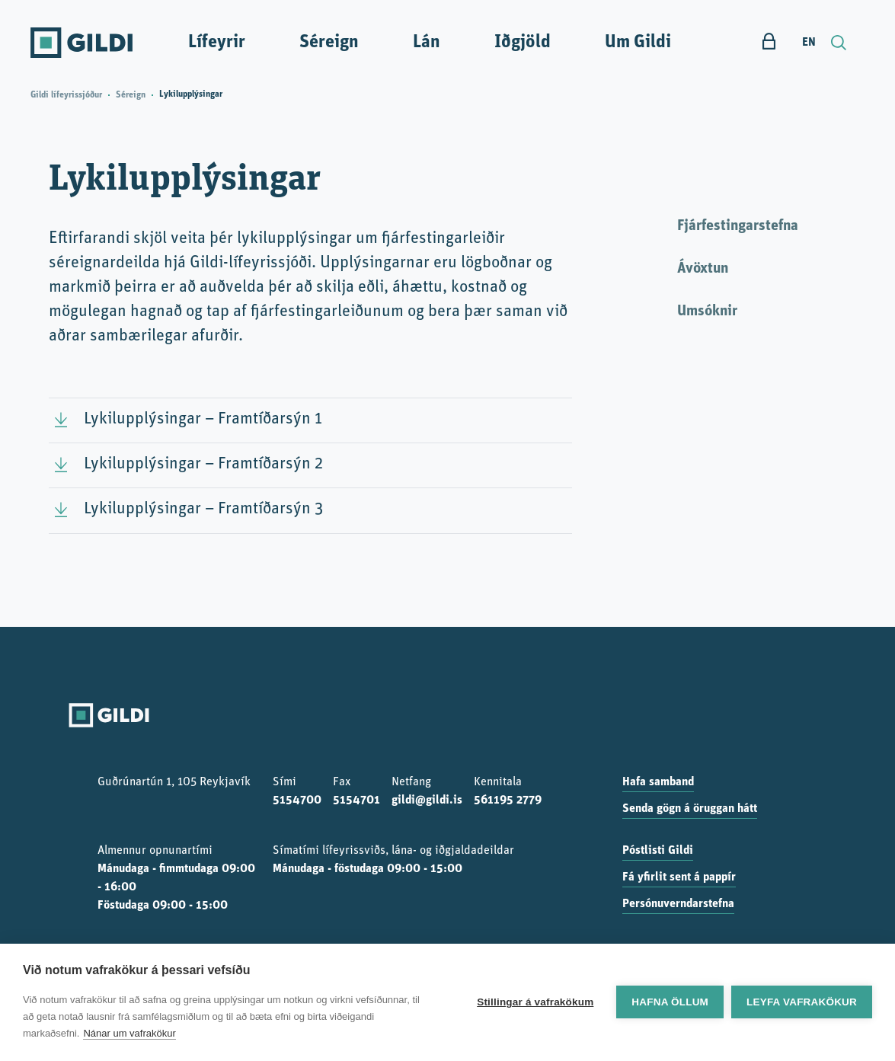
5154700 (297, 800)
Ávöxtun (702, 268)
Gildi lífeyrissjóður (66, 95)
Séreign (329, 43)
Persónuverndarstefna (678, 904)
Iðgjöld (522, 43)
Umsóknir (707, 311)
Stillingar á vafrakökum (535, 1002)
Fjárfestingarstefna (737, 226)
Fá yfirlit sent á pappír (679, 877)
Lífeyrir (216, 43)
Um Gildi (638, 43)
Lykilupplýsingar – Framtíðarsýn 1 (203, 419)
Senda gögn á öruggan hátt (689, 809)
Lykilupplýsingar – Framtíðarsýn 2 (203, 464)
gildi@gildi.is (427, 800)
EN (809, 43)
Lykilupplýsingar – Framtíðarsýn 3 (203, 509)
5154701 (356, 800)
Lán (426, 43)
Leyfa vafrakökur (801, 1002)
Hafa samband (658, 782)
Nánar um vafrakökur (129, 1033)
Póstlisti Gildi (657, 851)
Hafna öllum (669, 1002)
